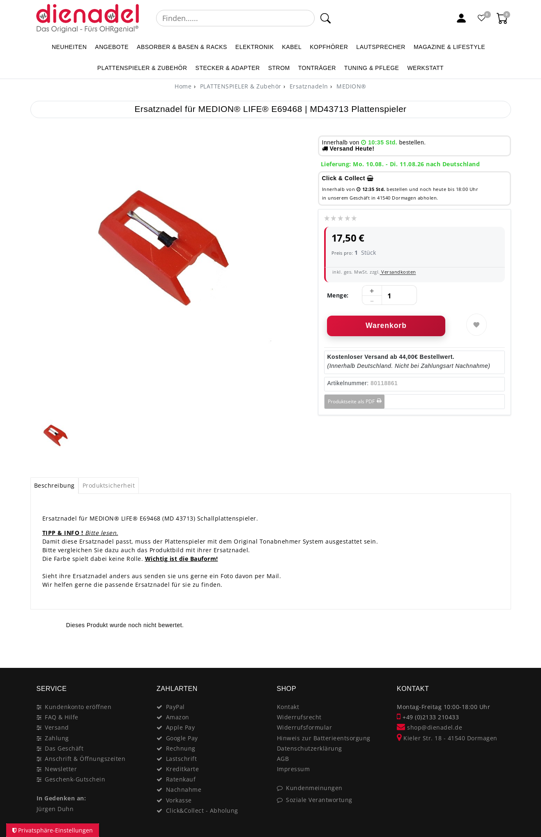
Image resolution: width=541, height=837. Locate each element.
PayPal (175, 707)
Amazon (177, 717)
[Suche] (325, 18)
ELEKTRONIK (254, 47)
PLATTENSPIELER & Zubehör (142, 68)
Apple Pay (180, 727)
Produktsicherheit (109, 485)
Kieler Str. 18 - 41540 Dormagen (447, 738)
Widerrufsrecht (299, 717)
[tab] (54, 485)
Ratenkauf (181, 779)
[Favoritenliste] (482, 18)
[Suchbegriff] (235, 18)
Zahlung (57, 738)
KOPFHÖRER (329, 47)
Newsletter (61, 769)
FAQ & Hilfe (61, 717)
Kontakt (288, 707)
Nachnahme (184, 789)
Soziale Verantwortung (319, 800)
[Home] (183, 86)
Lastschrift (181, 759)
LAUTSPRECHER (380, 47)
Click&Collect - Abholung (202, 810)
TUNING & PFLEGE (371, 68)
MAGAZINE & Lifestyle (449, 47)
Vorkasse (179, 800)
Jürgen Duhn (55, 809)
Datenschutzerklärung (309, 748)
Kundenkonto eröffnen (78, 707)
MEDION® (350, 86)
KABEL (292, 47)
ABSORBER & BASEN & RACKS (182, 47)
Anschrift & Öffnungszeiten (85, 759)
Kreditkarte (182, 769)
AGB (283, 759)
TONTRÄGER (317, 68)
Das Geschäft (64, 748)
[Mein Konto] (461, 18)
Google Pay (182, 738)
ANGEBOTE (112, 47)
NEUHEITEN (69, 47)
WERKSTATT (425, 68)
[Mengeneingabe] (389, 295)
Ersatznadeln (308, 86)
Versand (57, 727)
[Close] (501, 650)
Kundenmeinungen (314, 788)
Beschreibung (54, 485)
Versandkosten (398, 272)
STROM (279, 68)
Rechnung (181, 748)
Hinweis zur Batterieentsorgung (324, 738)
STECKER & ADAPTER (228, 68)
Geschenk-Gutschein (75, 779)
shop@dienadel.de (429, 727)
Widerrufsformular (304, 727)
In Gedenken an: (61, 798)
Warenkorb (386, 325)
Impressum (293, 769)
